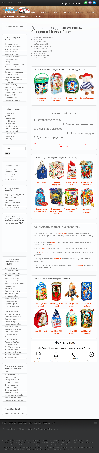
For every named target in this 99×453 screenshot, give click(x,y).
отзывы (41, 252)
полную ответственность (64, 144)
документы (45, 248)
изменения (62, 233)
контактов (57, 259)
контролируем (78, 265)
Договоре (53, 242)
